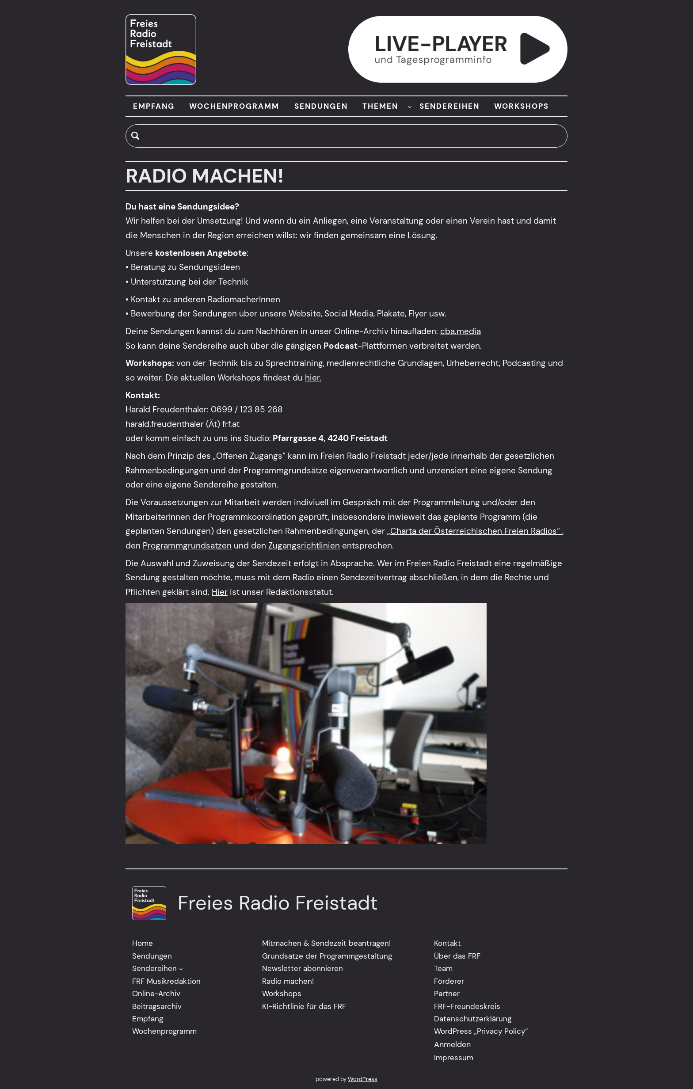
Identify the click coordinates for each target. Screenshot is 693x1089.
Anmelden (452, 1044)
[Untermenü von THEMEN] (409, 106)
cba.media (460, 331)
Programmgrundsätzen (187, 545)
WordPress (362, 1079)
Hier (220, 592)
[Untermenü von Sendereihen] (181, 969)
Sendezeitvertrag (373, 577)
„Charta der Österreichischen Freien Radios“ (474, 531)
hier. (313, 377)
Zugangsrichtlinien (304, 545)
